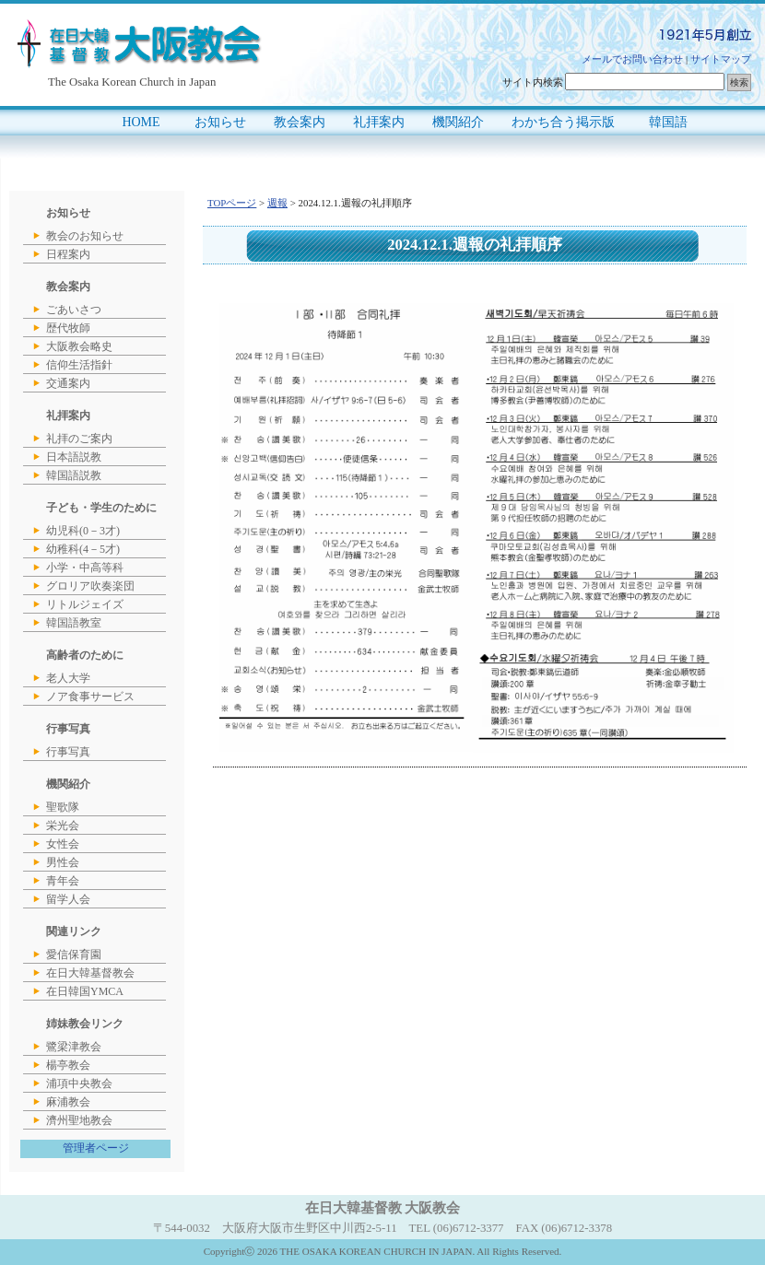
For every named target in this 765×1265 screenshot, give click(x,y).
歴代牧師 (68, 328)
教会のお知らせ (85, 235)
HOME (140, 122)
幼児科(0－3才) (83, 530)
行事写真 (68, 751)
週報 (277, 202)
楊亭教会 (68, 1065)
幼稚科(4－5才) (83, 549)
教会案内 (299, 122)
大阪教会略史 (79, 346)
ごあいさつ (73, 309)
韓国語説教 (73, 475)
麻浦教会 (68, 1101)
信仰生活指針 (79, 364)
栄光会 (62, 825)
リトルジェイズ (85, 604)
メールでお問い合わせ (632, 58)
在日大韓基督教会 (90, 972)
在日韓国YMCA (85, 991)
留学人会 (68, 899)
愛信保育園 (73, 954)
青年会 (62, 880)
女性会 (62, 843)
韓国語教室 (73, 622)
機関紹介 (458, 122)
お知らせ (220, 122)
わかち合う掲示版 (563, 122)
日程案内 (68, 254)
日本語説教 (73, 457)
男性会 (62, 862)
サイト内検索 (532, 82)
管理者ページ (96, 1148)
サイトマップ (720, 58)
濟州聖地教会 (79, 1120)
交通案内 (68, 383)
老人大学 (68, 678)
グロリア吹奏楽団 (90, 586)
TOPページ (231, 202)
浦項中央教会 (79, 1083)
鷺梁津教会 (73, 1046)
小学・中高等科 (85, 567)
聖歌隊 (62, 807)
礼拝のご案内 (79, 438)
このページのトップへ (721, 786)
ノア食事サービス (90, 696)
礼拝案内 (379, 122)
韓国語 (668, 122)
